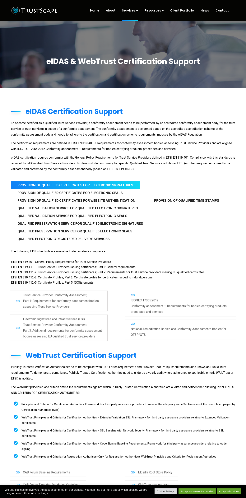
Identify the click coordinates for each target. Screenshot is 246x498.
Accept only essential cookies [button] (197, 491)
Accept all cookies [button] (229, 491)
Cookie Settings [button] (165, 491)
